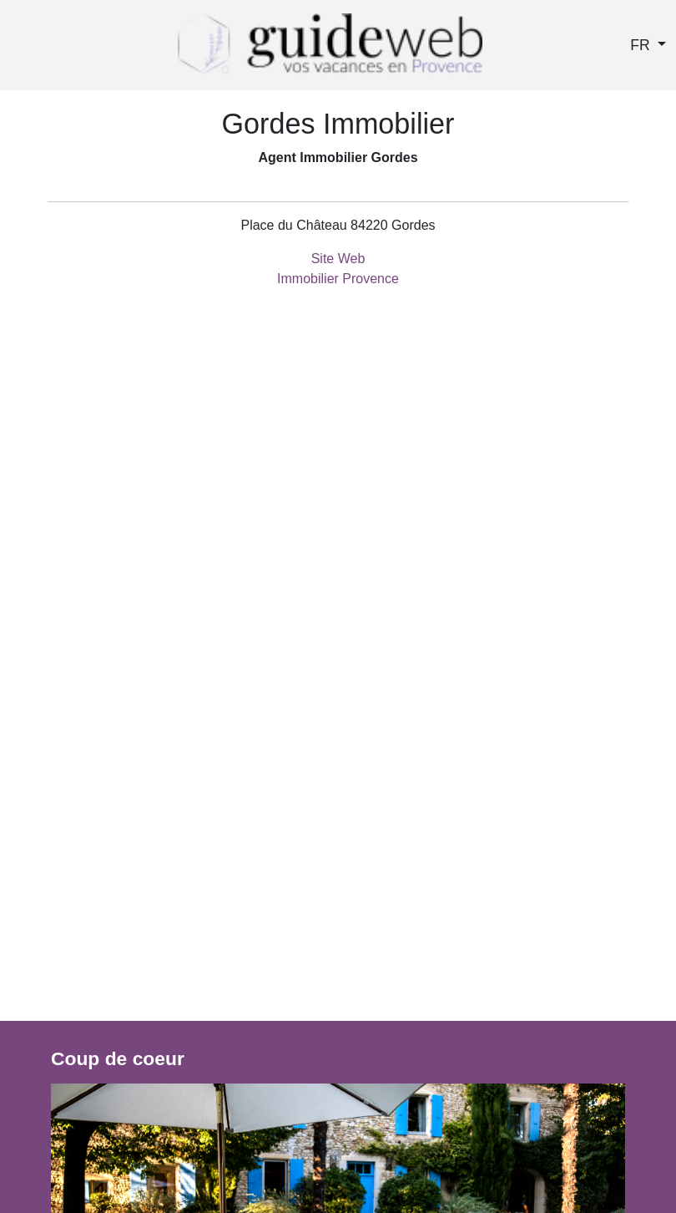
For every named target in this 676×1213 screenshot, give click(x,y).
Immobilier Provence (338, 279)
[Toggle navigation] (20, 49)
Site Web (338, 258)
